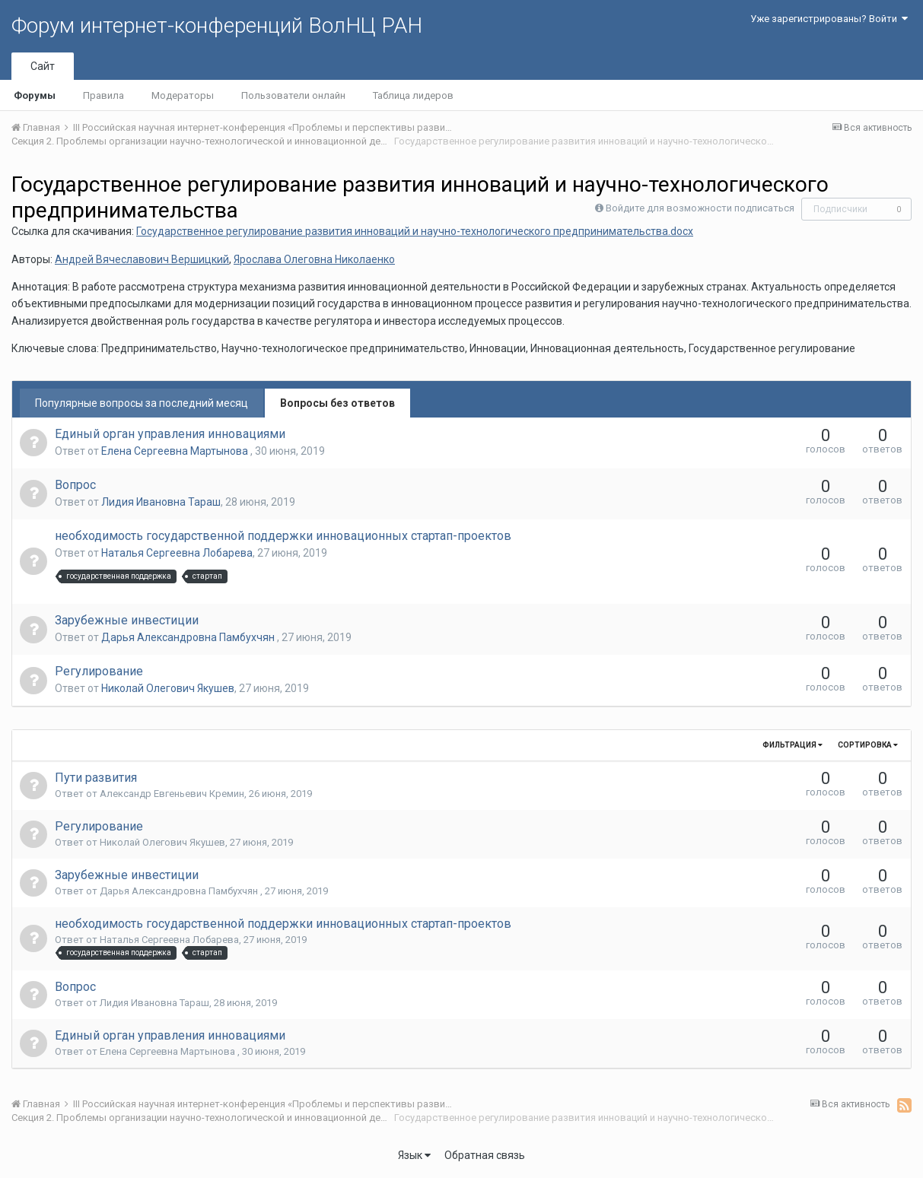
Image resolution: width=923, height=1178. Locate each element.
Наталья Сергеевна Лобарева (177, 553)
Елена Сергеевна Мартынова (175, 451)
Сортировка (868, 745)
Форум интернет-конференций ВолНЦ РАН (216, 25)
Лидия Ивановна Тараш (161, 502)
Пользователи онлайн (293, 95)
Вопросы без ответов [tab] (337, 403)
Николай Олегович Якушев (167, 688)
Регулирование (99, 671)
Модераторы (182, 95)
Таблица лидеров (413, 95)
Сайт (42, 66)
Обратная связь (484, 1155)
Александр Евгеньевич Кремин (172, 793)
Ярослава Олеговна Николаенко (314, 259)
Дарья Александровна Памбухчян (189, 637)
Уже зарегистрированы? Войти (829, 18)
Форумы (35, 95)
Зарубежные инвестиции (127, 620)
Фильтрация (792, 745)
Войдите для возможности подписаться (700, 208)
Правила (103, 95)
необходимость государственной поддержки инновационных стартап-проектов (283, 536)
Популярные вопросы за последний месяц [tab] (141, 403)
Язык (414, 1155)
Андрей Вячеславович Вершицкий (142, 259)
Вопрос (75, 485)
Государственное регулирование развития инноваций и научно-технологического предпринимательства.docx (414, 231)
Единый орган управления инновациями (170, 434)
